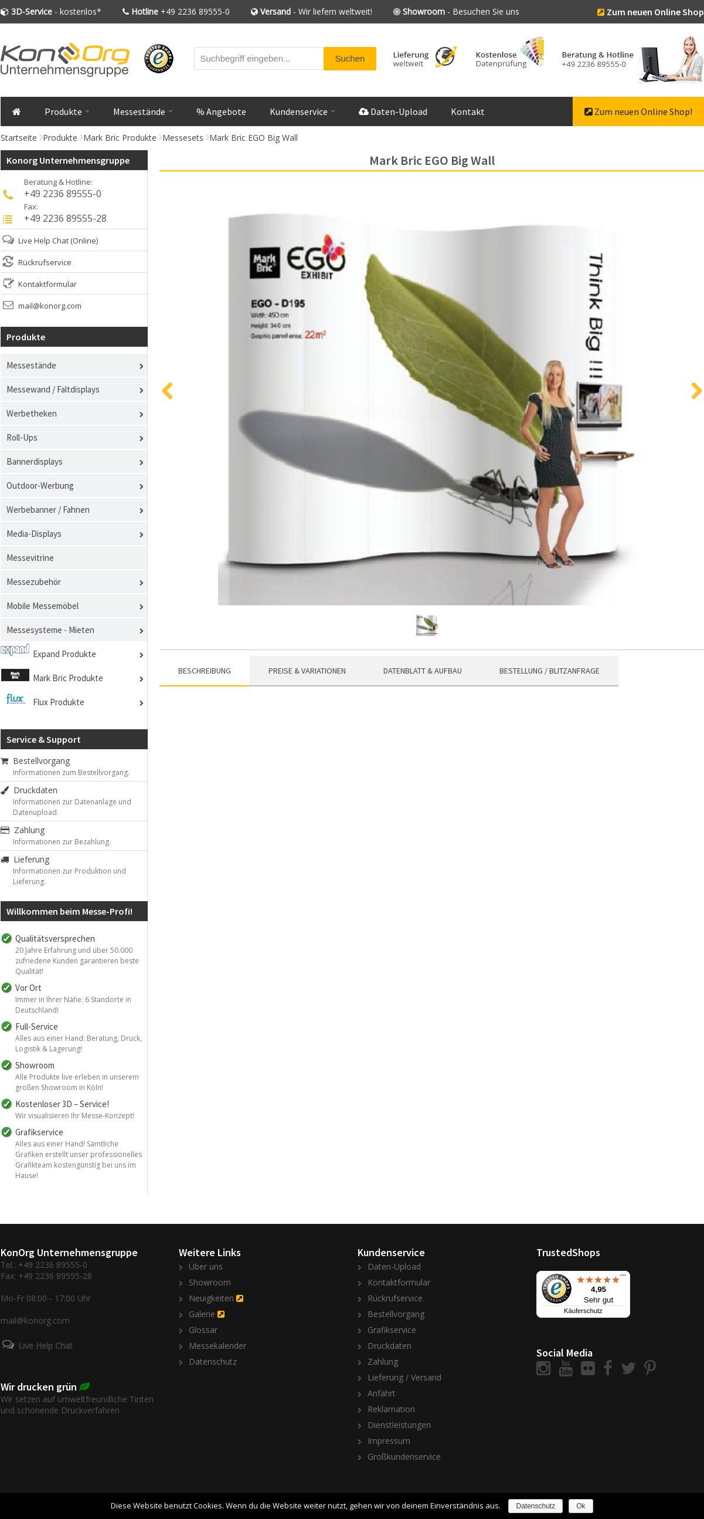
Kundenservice (302, 111)
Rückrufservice (45, 262)
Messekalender (217, 1345)
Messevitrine (30, 557)
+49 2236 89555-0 (180, 11)
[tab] (204, 671)
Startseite (19, 137)
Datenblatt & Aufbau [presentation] (422, 670)
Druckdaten (29, 790)
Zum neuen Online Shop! (638, 111)
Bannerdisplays (34, 461)
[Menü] (623, 1278)
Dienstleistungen (399, 1424)
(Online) (84, 240)
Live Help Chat (43, 240)
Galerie (202, 1314)
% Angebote (221, 111)
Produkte (67, 111)
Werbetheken (31, 413)
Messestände (143, 111)
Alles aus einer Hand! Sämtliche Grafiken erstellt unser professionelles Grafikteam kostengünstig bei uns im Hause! (78, 1159)
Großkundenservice (404, 1456)
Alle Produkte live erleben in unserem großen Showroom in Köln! (77, 1082)
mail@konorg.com (49, 305)
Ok (580, 1506)
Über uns (206, 1266)
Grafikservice (392, 1329)
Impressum (389, 1440)
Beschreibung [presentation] (204, 670)
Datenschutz (213, 1361)
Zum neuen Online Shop (655, 12)
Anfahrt (382, 1393)
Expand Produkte (64, 653)
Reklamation (391, 1409)
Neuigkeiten (211, 1298)
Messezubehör (33, 581)
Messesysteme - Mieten (50, 629)
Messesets (182, 137)
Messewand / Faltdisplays (53, 389)
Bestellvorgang (35, 760)
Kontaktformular (47, 284)
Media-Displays (34, 533)
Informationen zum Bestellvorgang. (71, 772)
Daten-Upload (393, 111)
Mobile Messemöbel (42, 605)
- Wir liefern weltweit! (316, 11)
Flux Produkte (58, 702)
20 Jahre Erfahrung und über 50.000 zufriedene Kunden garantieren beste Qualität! (77, 960)
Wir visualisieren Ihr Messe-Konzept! (74, 1116)
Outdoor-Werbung (40, 485)
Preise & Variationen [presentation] (307, 670)
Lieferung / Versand (404, 1377)
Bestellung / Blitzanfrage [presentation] (549, 670)
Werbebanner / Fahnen (48, 509)
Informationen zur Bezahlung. (62, 842)
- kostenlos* (56, 11)
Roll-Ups (22, 437)
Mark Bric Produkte (120, 137)
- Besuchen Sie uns (461, 11)
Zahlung (23, 829)
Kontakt (468, 111)
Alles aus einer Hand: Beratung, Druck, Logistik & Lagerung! (78, 1043)
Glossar (203, 1329)
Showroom (210, 1282)
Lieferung (25, 859)
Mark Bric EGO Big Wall (253, 137)
